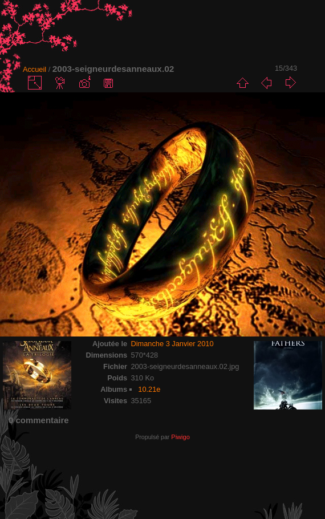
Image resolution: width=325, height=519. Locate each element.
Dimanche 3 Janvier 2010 (172, 343)
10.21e (149, 389)
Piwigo (180, 436)
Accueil (34, 69)
